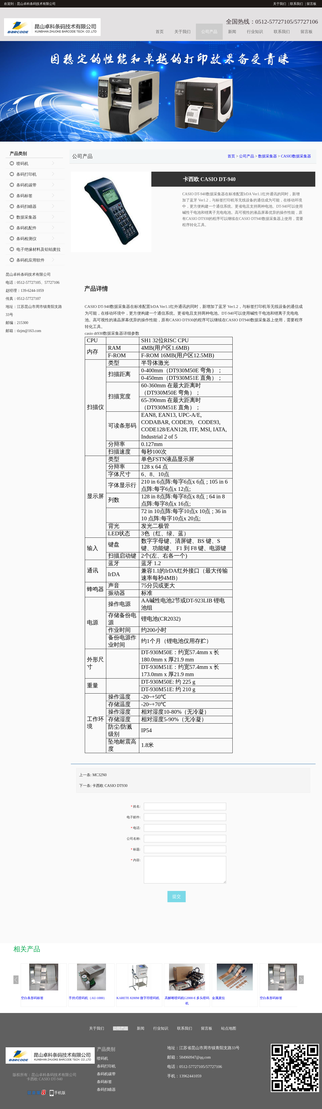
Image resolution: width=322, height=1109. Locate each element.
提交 (176, 896)
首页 (160, 32)
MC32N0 (99, 775)
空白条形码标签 (32, 998)
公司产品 (209, 32)
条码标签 (24, 196)
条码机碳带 (26, 185)
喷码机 (22, 163)
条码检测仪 (26, 239)
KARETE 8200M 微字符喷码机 (137, 998)
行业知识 (255, 32)
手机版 (59, 1093)
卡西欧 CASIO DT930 (109, 786)
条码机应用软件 (30, 260)
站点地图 (228, 1028)
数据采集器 (26, 217)
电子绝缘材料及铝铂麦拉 (38, 249)
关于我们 (279, 4)
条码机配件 (26, 228)
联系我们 (296, 4)
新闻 (232, 32)
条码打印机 (26, 174)
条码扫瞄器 (26, 206)
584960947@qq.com (195, 1057)
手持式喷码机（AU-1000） (88, 998)
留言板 (311, 4)
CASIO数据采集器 (296, 156)
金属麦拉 (218, 998)
